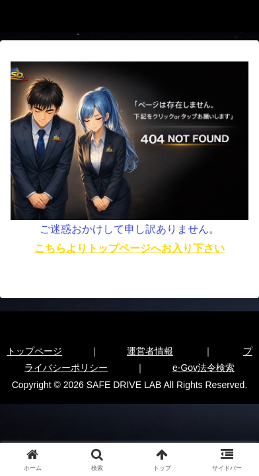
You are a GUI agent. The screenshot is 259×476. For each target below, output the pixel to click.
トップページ (34, 351)
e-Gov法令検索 (203, 367)
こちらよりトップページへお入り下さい (129, 248)
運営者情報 (150, 351)
